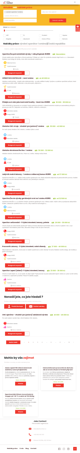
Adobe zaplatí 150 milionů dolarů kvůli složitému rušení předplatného (18, 369)
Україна (64, 35)
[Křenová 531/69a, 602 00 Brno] (40, 440)
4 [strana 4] (42, 342)
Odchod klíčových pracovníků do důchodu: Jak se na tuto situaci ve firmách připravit (58, 369)
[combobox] (20, 14)
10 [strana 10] (69, 342)
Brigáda (8, 39)
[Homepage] (8, 2)
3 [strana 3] (37, 342)
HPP (7, 35)
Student (44, 35)
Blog (27, 448)
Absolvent (26, 39)
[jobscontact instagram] (64, 449)
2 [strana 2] (33, 342)
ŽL (24, 35)
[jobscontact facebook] (59, 449)
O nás (22, 448)
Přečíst (20, 383)
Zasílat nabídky (78, 28)
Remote (64, 39)
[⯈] (73, 342)
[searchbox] (18, 16)
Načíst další (13, 342)
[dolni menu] (75, 448)
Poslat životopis (15, 306)
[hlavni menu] (75, 2)
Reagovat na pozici (15, 73)
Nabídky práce (12, 448)
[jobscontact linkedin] (68, 449)
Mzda (5, 27)
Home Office (46, 39)
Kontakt (33, 448)
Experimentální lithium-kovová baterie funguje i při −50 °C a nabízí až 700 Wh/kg (19, 395)
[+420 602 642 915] (40, 434)
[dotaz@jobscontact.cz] (40, 429)
